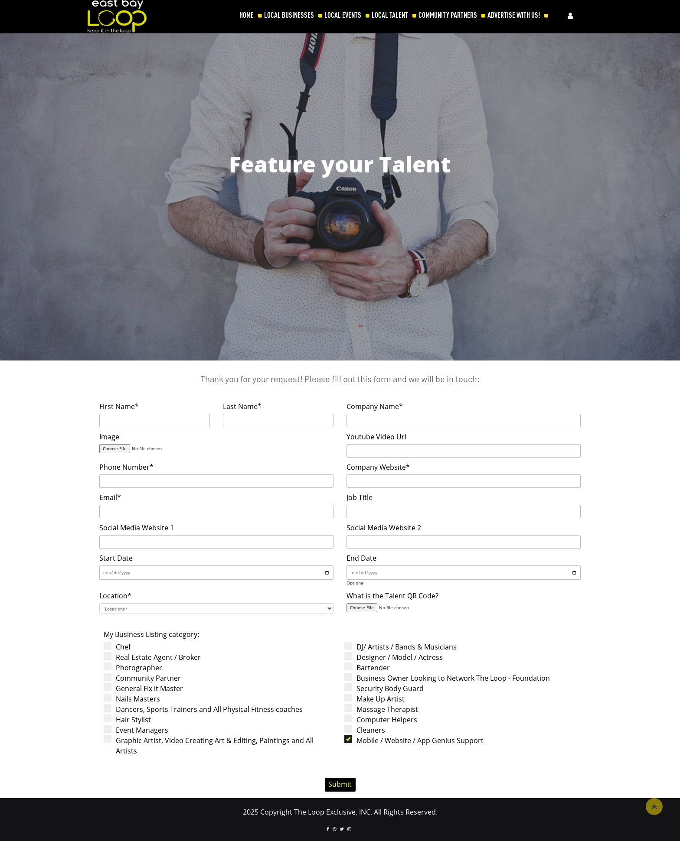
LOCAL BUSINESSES (289, 15)
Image (109, 437)
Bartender (370, 667)
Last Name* (242, 406)
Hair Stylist (130, 719)
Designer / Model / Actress (396, 657)
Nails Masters (134, 699)
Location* (115, 596)
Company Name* (375, 406)
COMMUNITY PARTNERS (447, 15)
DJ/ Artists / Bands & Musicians (403, 647)
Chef (120, 647)
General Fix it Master (146, 688)
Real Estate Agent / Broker (155, 657)
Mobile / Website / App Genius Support (417, 740)
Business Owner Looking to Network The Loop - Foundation (450, 678)
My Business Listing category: (151, 634)
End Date (361, 558)
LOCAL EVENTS (342, 15)
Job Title (360, 497)
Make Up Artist (377, 699)
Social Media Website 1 (136, 528)
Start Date (116, 558)
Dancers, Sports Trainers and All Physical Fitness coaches (206, 709)
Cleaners (367, 730)
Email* (110, 497)
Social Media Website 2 (384, 528)
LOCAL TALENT (390, 15)
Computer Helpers (383, 719)
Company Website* (378, 467)
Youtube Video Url (376, 437)
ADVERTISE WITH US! (513, 15)
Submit (340, 784)
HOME (246, 15)
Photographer (135, 667)
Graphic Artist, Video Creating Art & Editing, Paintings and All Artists (211, 745)
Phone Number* (126, 467)
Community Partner (145, 678)
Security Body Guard (387, 688)
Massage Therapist (384, 709)
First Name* (119, 406)
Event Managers (138, 730)
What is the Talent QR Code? (392, 596)
